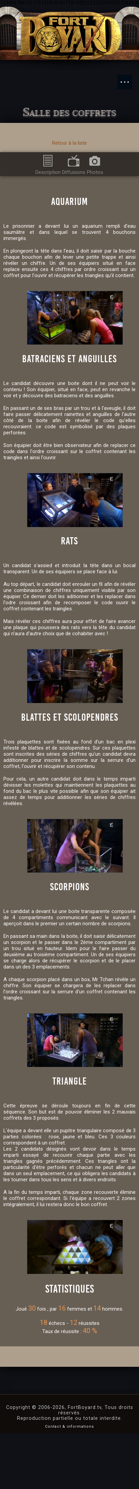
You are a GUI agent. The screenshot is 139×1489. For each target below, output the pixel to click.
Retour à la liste (69, 143)
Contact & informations (69, 1481)
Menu (128, 79)
